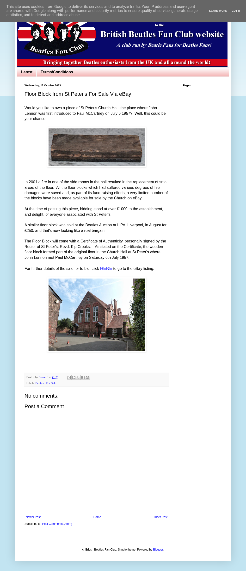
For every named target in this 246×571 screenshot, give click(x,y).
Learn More (218, 11)
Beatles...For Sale (46, 383)
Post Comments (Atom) (57, 524)
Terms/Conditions (57, 72)
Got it (236, 11)
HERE (106, 268)
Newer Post (33, 517)
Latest (26, 72)
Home (97, 517)
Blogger (158, 549)
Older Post (160, 517)
